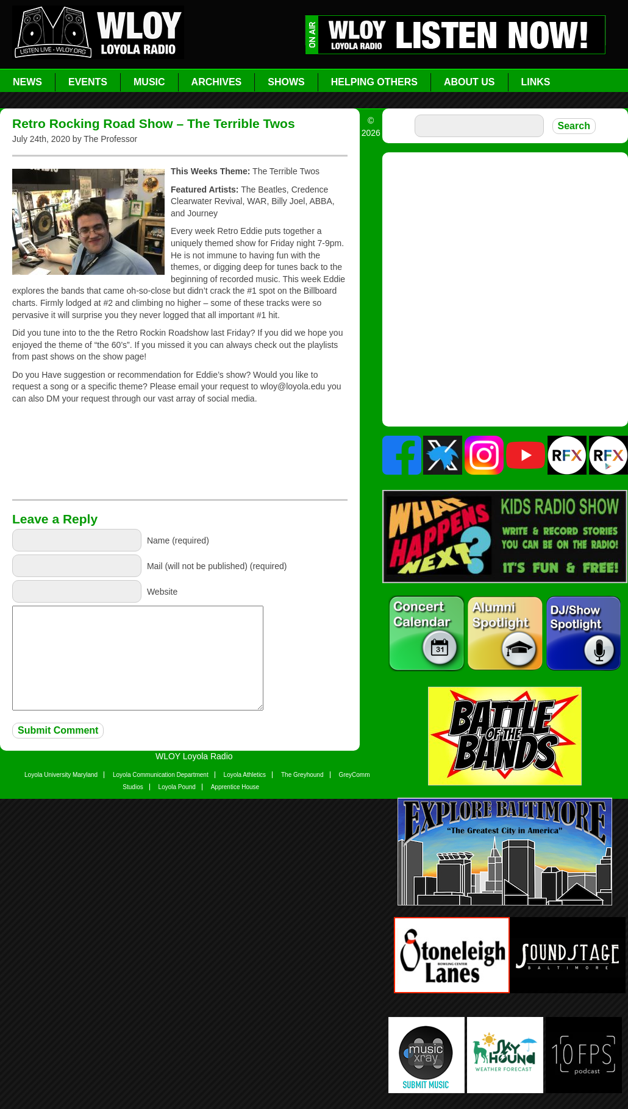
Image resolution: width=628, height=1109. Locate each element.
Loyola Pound (177, 787)
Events (87, 82)
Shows (286, 82)
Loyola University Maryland (61, 774)
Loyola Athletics (245, 774)
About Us (469, 82)
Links (536, 82)
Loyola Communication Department (161, 774)
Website (162, 592)
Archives (216, 82)
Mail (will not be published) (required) (217, 566)
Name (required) (178, 540)
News (27, 82)
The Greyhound (302, 774)
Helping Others (374, 82)
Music (149, 82)
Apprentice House (235, 787)
